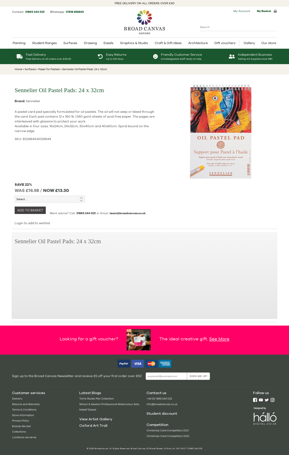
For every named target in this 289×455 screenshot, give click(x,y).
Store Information (23, 415)
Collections (19, 431)
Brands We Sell (21, 426)
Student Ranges (44, 43)
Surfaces (70, 43)
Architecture (198, 43)
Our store (268, 43)
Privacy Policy (20, 420)
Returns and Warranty (26, 404)
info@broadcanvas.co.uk (162, 404)
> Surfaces (29, 69)
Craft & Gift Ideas (168, 43)
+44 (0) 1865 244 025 (159, 398)
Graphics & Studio (134, 43)
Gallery (249, 43)
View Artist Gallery (95, 419)
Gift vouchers (224, 43)
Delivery (17, 398)
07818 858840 (75, 11)
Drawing (90, 43)
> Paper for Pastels (48, 69)
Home (18, 69)
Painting (19, 43)
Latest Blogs (90, 392)
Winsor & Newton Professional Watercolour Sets (109, 404)
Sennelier (33, 101)
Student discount (162, 413)
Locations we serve (24, 437)
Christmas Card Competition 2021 (168, 430)
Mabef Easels (87, 409)
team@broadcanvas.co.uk (128, 213)
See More (219, 338)
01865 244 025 (35, 11)
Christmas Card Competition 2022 (168, 436)
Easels (108, 43)
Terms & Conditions (24, 409)
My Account (241, 11)
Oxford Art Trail (93, 425)
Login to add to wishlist (32, 223)
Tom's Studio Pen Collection (96, 398)
